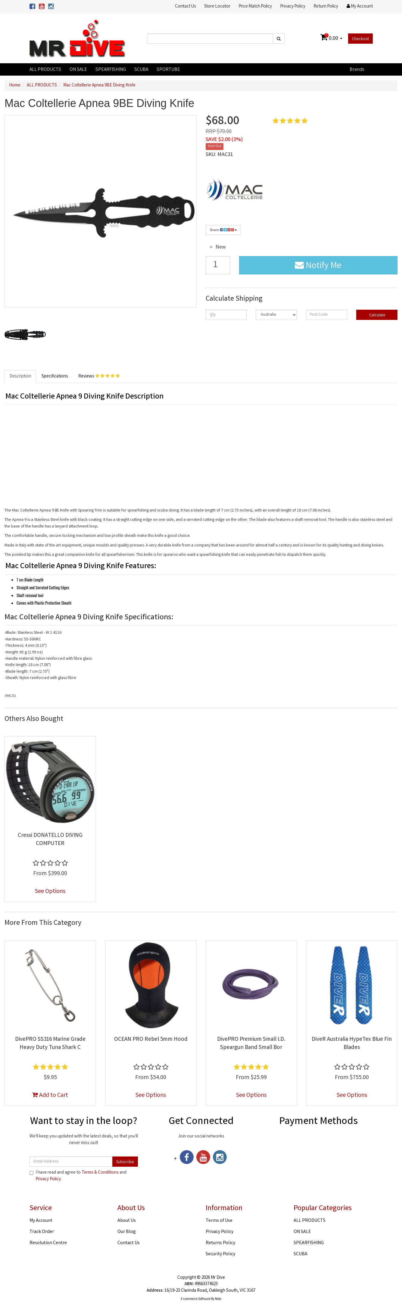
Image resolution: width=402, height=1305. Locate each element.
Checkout (360, 39)
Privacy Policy (292, 6)
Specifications (55, 376)
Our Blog (126, 1231)
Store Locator (217, 6)
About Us (126, 1220)
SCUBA (141, 69)
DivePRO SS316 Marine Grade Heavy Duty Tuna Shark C (50, 1043)
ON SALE (78, 69)
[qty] (226, 315)
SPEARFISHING (110, 69)
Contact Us (185, 6)
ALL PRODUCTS (45, 69)
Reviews (99, 376)
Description (20, 376)
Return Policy (326, 6)
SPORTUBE (168, 69)
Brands (357, 69)
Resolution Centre (48, 1243)
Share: (223, 230)
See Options (50, 891)
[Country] (276, 315)
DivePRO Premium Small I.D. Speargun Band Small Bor (251, 1043)
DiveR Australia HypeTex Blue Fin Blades (352, 1043)
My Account (41, 1220)
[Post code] (326, 315)
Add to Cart (50, 1095)
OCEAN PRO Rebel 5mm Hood (151, 1039)
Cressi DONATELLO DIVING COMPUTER (50, 839)
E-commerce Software (195, 1299)
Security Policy (220, 1254)
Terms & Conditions (100, 1172)
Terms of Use (219, 1220)
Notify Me (318, 266)
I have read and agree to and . (78, 1176)
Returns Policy (220, 1243)
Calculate (376, 315)
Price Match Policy (255, 6)
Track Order (42, 1231)
